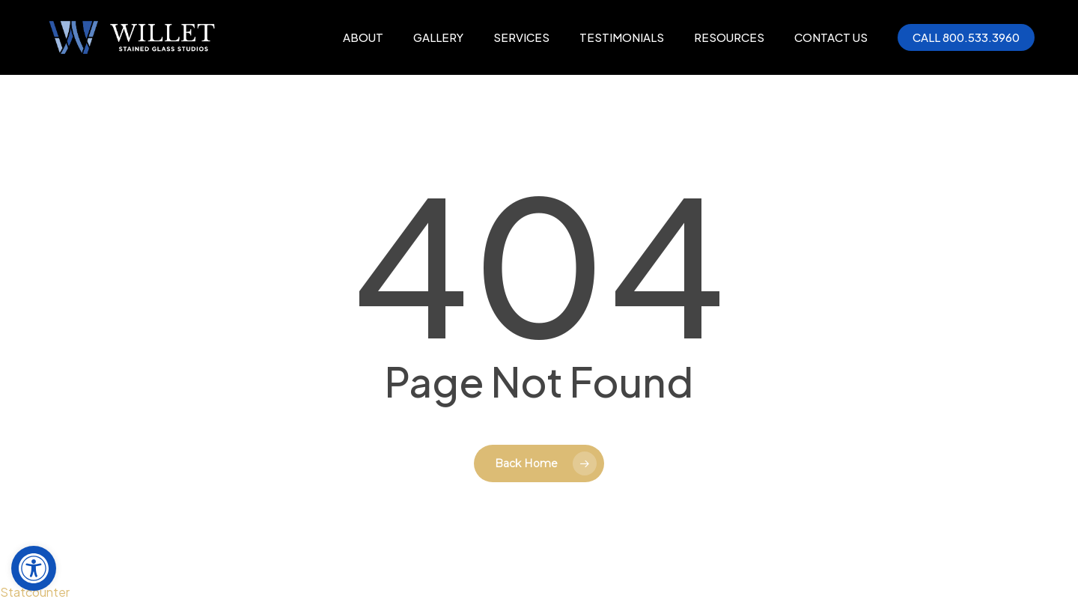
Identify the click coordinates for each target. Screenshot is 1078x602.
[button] (33, 568)
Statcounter (35, 592)
